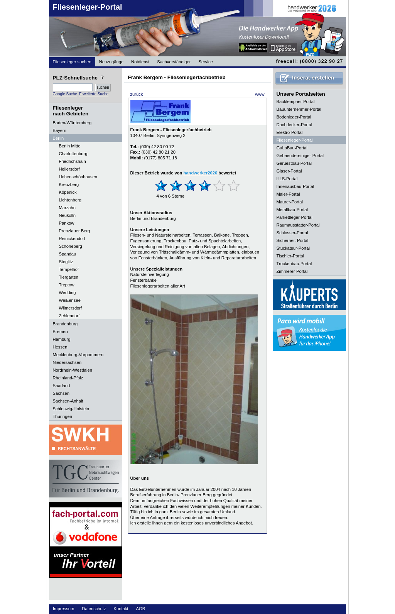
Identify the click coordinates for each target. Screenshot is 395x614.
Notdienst (140, 61)
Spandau (67, 254)
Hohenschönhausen (78, 176)
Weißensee (70, 300)
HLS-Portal (287, 178)
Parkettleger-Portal (294, 217)
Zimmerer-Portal (292, 271)
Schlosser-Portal (292, 232)
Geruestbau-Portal (294, 163)
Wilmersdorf (70, 308)
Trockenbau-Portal (294, 263)
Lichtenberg (70, 200)
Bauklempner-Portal (296, 101)
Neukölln (67, 215)
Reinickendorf (72, 238)
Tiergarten (69, 277)
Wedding (67, 292)
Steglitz (66, 261)
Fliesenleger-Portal (87, 7)
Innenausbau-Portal (295, 186)
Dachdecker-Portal (294, 124)
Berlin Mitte (70, 146)
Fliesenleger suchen (72, 61)
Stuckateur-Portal (293, 248)
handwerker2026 (201, 173)
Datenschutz (94, 608)
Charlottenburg (73, 153)
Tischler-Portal (290, 256)
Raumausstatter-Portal (298, 225)
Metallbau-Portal (292, 209)
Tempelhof (69, 269)
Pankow (66, 223)
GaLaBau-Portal (292, 147)
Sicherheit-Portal (293, 240)
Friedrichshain (72, 161)
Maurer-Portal (290, 202)
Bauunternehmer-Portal (299, 109)
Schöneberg (70, 246)
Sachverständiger (174, 61)
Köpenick (68, 192)
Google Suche (65, 94)
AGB (140, 608)
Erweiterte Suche (93, 94)
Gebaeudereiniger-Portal (300, 155)
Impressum (63, 608)
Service (205, 61)
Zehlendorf (69, 315)
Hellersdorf (69, 169)
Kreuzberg (69, 184)
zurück (136, 94)
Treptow (66, 284)
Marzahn (67, 207)
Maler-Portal (288, 194)
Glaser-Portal (289, 171)
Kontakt (121, 608)
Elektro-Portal (290, 132)
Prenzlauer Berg (74, 230)
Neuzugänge (111, 61)
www (259, 94)
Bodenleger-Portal (294, 117)
